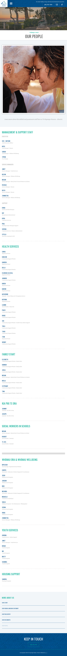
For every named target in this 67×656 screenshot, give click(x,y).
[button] (11, 3)
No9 (46, 652)
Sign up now (33, 644)
